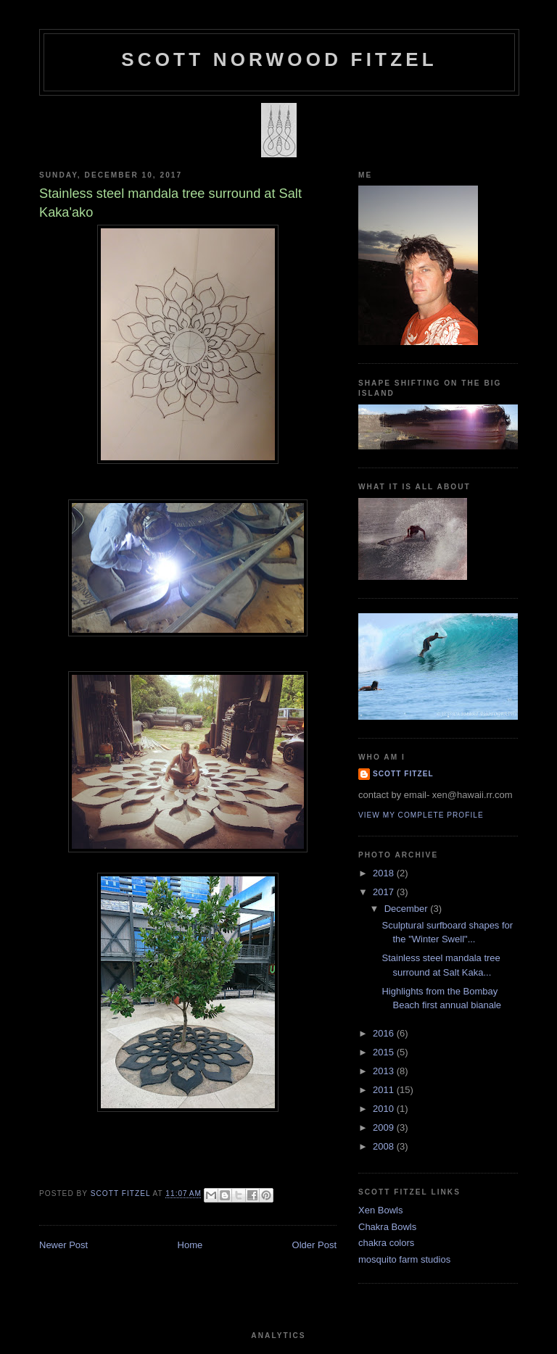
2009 (385, 1127)
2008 (385, 1146)
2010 (385, 1108)
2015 (385, 1052)
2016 (385, 1033)
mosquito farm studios (404, 1259)
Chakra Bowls (387, 1226)
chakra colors (386, 1242)
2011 (385, 1089)
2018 (385, 873)
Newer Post (63, 1244)
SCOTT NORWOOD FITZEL (279, 59)
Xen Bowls (380, 1210)
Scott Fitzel (403, 774)
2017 (385, 891)
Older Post (314, 1244)
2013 (385, 1071)
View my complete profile (421, 815)
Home (190, 1244)
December (407, 908)
